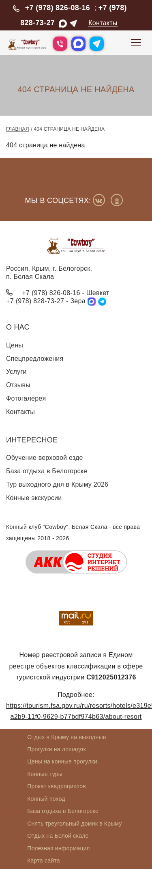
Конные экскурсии (34, 497)
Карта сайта (43, 860)
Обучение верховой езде (44, 457)
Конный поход (46, 799)
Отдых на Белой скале (57, 835)
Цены (14, 345)
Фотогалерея (26, 398)
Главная (17, 129)
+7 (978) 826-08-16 (57, 8)
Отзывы (18, 385)
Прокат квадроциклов (56, 786)
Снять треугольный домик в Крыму (74, 823)
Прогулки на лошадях (56, 749)
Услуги (16, 371)
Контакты (103, 22)
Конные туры (44, 774)
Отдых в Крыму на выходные (66, 737)
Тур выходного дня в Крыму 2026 (57, 484)
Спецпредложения (34, 358)
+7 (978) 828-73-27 (35, 301)
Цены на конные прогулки (62, 761)
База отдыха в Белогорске (46, 471)
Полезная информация (58, 848)
